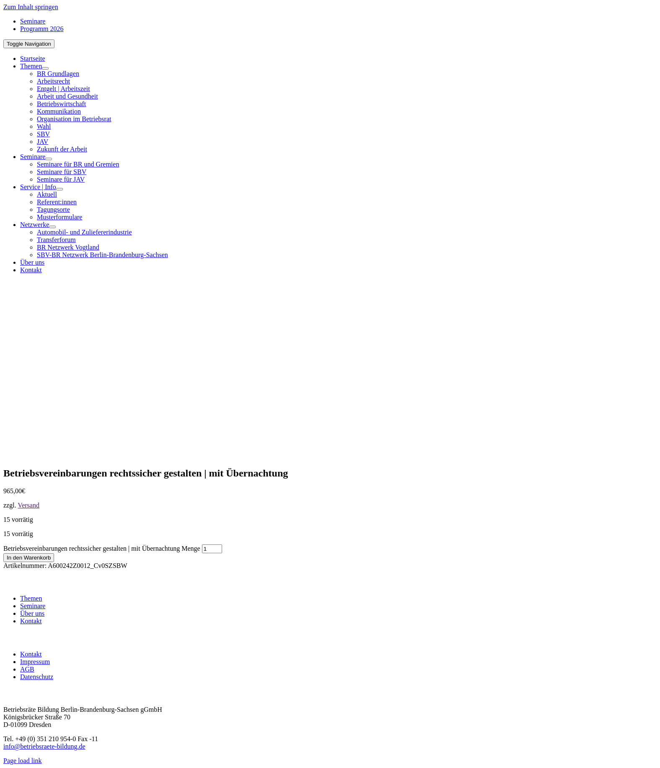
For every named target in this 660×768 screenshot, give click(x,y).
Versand (28, 505)
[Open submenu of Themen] (45, 68)
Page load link (22, 760)
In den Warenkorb (29, 558)
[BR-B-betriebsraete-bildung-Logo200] (443, 362)
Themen (31, 598)
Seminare (32, 605)
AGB (27, 669)
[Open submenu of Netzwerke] (52, 227)
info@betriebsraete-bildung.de (44, 746)
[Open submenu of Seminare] (48, 159)
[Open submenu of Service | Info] (59, 189)
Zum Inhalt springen (30, 6)
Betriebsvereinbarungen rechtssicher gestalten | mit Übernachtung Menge (101, 548)
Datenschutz (36, 676)
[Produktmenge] (212, 548)
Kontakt (31, 621)
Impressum (35, 661)
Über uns (32, 613)
